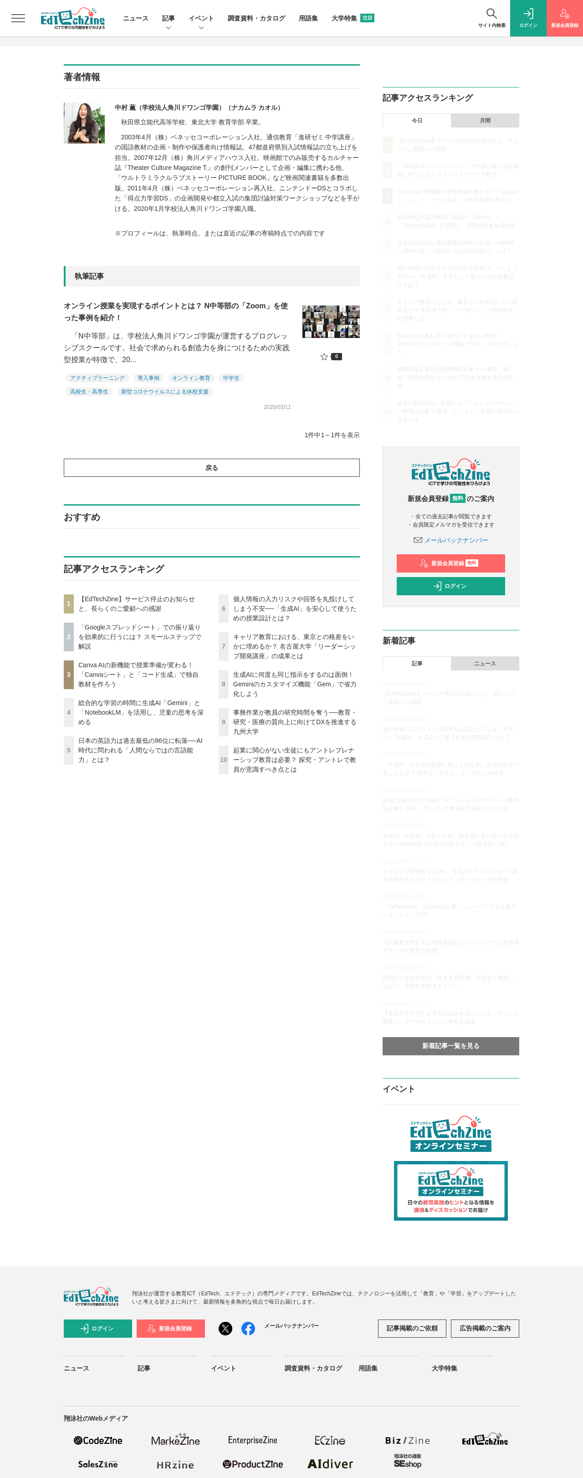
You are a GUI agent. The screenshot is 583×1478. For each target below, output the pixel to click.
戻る (211, 467)
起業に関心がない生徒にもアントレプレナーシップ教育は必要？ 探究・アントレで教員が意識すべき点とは (294, 760)
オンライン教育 (191, 378)
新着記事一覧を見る (451, 1045)
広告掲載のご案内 (485, 1328)
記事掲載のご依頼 (412, 1328)
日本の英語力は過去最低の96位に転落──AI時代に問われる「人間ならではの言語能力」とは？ (140, 750)
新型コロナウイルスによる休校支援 (165, 392)
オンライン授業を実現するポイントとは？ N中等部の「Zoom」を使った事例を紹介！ (176, 312)
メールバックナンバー (451, 540)
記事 (168, 19)
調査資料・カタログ (256, 18)
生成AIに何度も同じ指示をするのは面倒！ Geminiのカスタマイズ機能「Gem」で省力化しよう (295, 684)
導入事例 (148, 378)
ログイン (449, 586)
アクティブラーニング (97, 378)
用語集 (308, 18)
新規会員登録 (448, 563)
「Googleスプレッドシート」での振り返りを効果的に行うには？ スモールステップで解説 (139, 637)
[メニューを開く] (18, 18)
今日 (417, 121)
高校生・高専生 (89, 392)
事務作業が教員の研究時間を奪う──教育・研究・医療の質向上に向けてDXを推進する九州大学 (295, 722)
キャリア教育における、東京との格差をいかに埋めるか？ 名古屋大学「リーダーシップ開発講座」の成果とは (294, 646)
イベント (201, 19)
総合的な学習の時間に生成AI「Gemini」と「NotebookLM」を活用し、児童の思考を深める (141, 712)
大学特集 (353, 18)
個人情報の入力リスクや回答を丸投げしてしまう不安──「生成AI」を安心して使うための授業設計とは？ (295, 608)
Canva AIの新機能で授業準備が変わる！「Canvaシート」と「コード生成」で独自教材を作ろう (138, 674)
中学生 (231, 378)
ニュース (135, 18)
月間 (485, 121)
